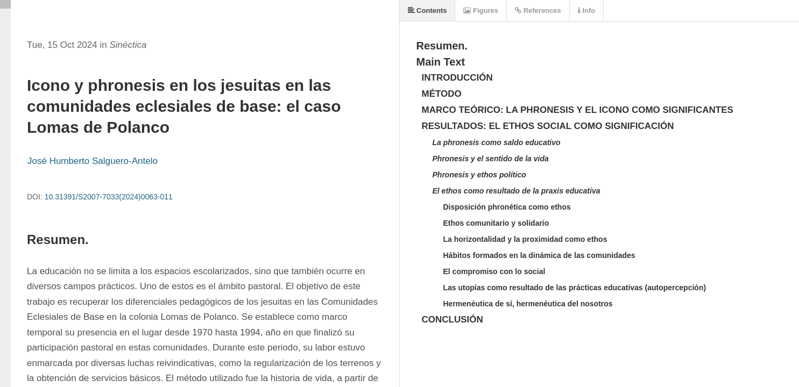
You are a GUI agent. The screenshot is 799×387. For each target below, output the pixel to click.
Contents (427, 10)
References (538, 10)
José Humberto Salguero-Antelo (92, 161)
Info (586, 10)
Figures (480, 10)
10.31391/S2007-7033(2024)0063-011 (109, 196)
